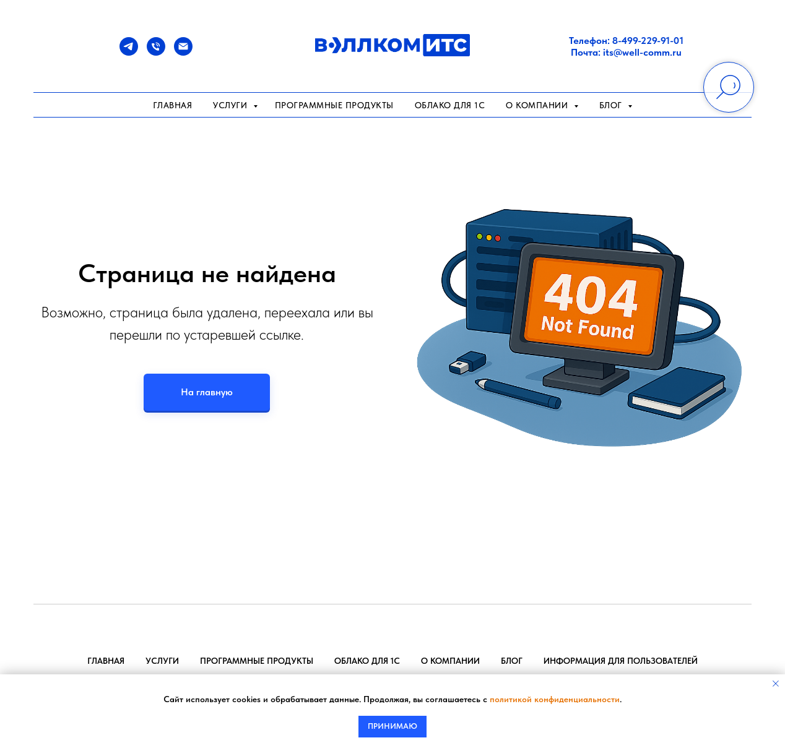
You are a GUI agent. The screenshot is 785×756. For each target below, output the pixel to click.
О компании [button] (538, 105)
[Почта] (183, 52)
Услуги (231, 105)
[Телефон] (156, 52)
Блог (512, 661)
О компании (450, 661)
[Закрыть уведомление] (776, 683)
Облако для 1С (450, 105)
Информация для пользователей (621, 661)
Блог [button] (612, 105)
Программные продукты (334, 105)
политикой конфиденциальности (555, 699)
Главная (173, 105)
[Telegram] (128, 52)
